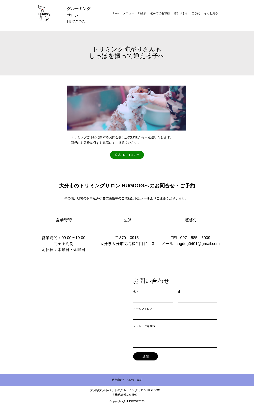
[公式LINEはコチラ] (127, 155)
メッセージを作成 (144, 326)
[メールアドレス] (174, 315)
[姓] (196, 298)
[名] (151, 298)
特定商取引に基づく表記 (127, 379)
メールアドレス (143, 309)
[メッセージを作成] (175, 338)
